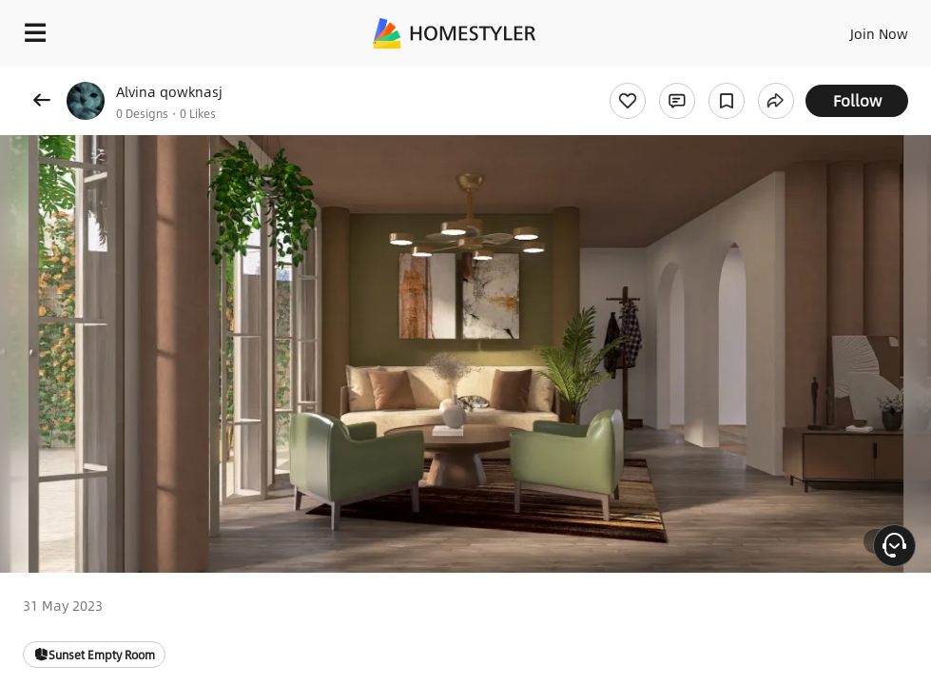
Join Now (879, 33)
